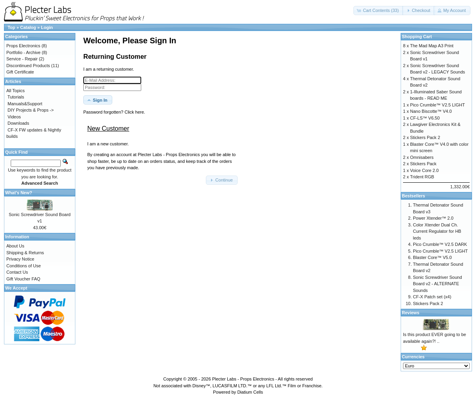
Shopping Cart (417, 36)
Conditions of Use (23, 265)
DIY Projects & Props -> (31, 110)
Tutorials (16, 97)
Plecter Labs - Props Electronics (243, 379)
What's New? (18, 192)
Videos (14, 116)
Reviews (410, 312)
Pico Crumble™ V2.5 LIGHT (437, 104)
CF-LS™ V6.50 (425, 118)
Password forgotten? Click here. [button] (114, 112)
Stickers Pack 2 (425, 137)
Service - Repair (22, 58)
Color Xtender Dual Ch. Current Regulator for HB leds (437, 231)
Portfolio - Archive (23, 52)
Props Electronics (23, 45)
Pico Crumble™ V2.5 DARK (440, 244)
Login (47, 27)
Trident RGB (422, 176)
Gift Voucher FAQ (23, 278)
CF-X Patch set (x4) (432, 296)
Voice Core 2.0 (424, 170)
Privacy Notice (20, 259)
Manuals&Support (25, 103)
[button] (378, 10)
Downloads (18, 123)
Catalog (28, 27)
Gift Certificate (20, 72)
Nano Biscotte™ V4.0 (431, 111)
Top (11, 27)
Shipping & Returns (25, 252)
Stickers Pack (423, 163)
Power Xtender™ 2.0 (433, 218)
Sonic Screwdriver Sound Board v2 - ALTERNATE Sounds (437, 284)
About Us (15, 245)
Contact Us (17, 272)
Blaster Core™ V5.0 (432, 257)
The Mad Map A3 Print (431, 45)
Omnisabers (422, 157)
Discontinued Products (28, 65)
